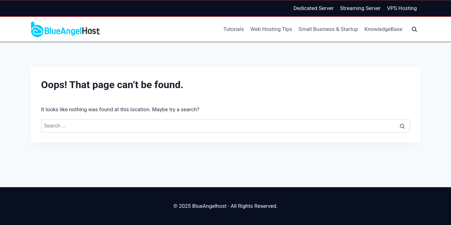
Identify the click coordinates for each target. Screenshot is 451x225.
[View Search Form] (414, 29)
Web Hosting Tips (271, 29)
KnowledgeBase (383, 29)
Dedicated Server (313, 8)
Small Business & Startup (328, 29)
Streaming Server (360, 8)
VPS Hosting (402, 8)
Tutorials (233, 29)
